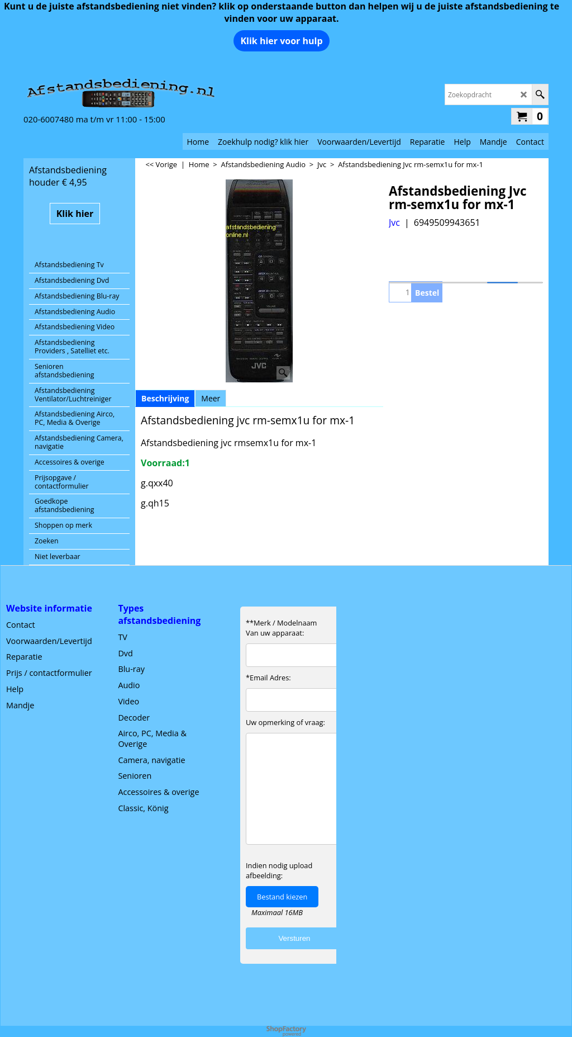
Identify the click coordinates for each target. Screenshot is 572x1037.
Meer (210, 398)
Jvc (394, 222)
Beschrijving (165, 398)
